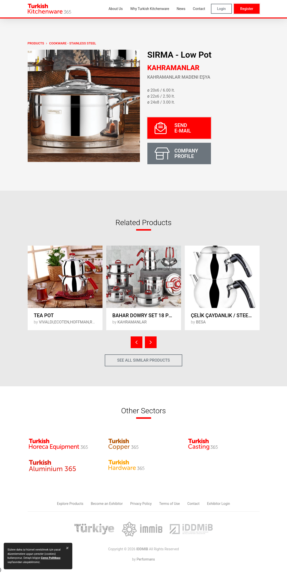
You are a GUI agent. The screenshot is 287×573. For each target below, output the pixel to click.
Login (221, 9)
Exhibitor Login (218, 504)
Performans (146, 559)
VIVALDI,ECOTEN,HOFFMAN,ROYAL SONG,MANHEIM (86, 322)
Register (246, 9)
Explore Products (70, 504)
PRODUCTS (36, 43)
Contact (193, 504)
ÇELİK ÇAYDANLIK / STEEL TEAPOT (225, 315)
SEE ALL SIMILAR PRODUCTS (143, 360)
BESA (201, 322)
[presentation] (136, 342)
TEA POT (44, 315)
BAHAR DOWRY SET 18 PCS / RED (146, 315)
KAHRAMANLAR (173, 68)
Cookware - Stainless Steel (72, 43)
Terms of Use (169, 504)
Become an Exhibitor (107, 504)
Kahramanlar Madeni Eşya (178, 77)
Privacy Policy (141, 504)
